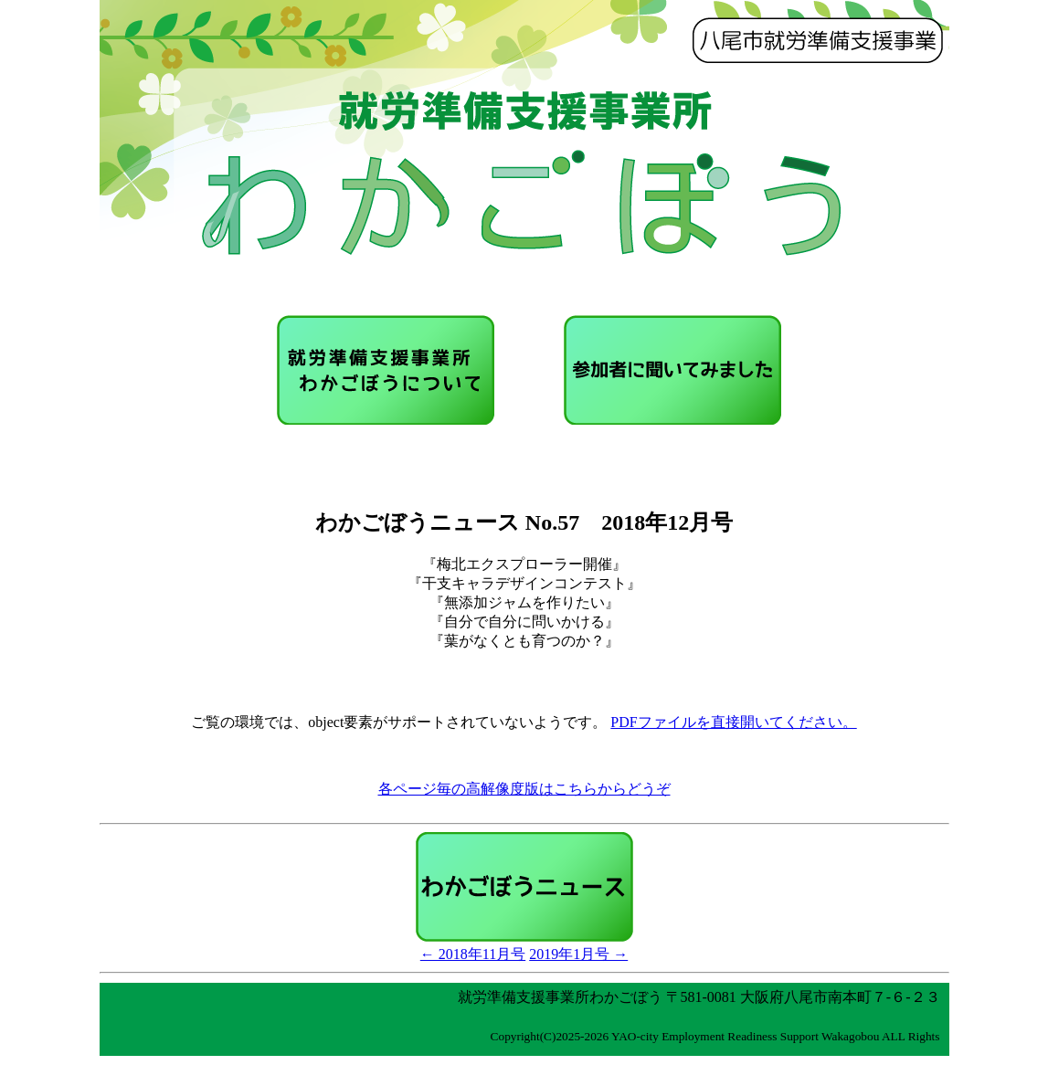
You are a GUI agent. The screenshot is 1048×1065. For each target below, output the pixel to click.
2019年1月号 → (578, 954)
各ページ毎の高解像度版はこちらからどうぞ (524, 788)
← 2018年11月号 (472, 954)
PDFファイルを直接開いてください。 (733, 722)
